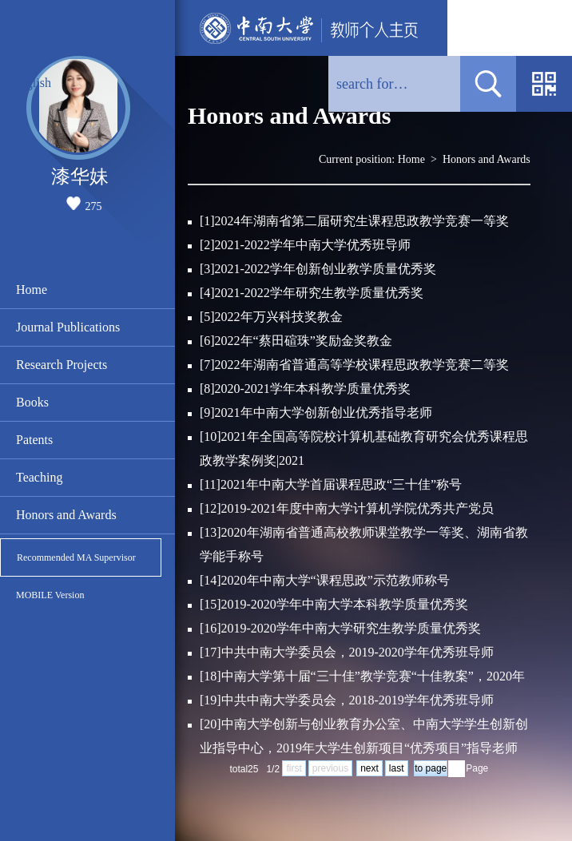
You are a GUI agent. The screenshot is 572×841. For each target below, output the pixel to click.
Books (32, 402)
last (396, 768)
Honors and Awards (66, 515)
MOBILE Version (50, 595)
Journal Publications (68, 327)
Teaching (39, 477)
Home (31, 289)
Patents (34, 439)
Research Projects (61, 364)
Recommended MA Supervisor (76, 557)
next (369, 768)
